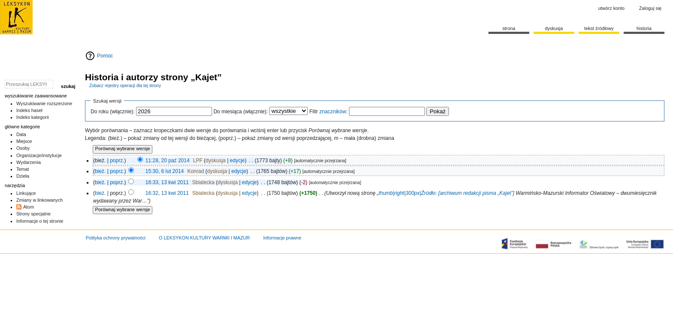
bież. (100, 171)
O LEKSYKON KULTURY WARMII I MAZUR (204, 237)
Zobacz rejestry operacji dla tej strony (125, 85)
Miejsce (24, 141)
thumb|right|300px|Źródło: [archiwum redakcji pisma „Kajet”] (447, 193)
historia (644, 28)
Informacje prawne (282, 237)
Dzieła (22, 176)
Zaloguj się (650, 8)
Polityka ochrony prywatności (116, 237)
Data (21, 134)
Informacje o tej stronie (40, 221)
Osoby (23, 148)
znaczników (332, 112)
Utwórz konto (611, 8)
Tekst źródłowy (599, 28)
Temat (22, 169)
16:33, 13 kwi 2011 (167, 182)
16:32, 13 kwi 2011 (167, 193)
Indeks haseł (29, 110)
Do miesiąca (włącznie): (240, 112)
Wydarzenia (28, 162)
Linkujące (26, 193)
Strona (508, 28)
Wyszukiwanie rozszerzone (44, 103)
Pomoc (105, 56)
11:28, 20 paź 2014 (168, 161)
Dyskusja (554, 28)
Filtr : (328, 112)
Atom (28, 206)
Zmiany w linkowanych (39, 200)
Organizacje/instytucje (39, 155)
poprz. (117, 161)
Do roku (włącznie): (113, 112)
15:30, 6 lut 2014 (165, 171)
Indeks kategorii (32, 117)
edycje (237, 161)
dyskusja (216, 161)
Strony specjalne (33, 213)
